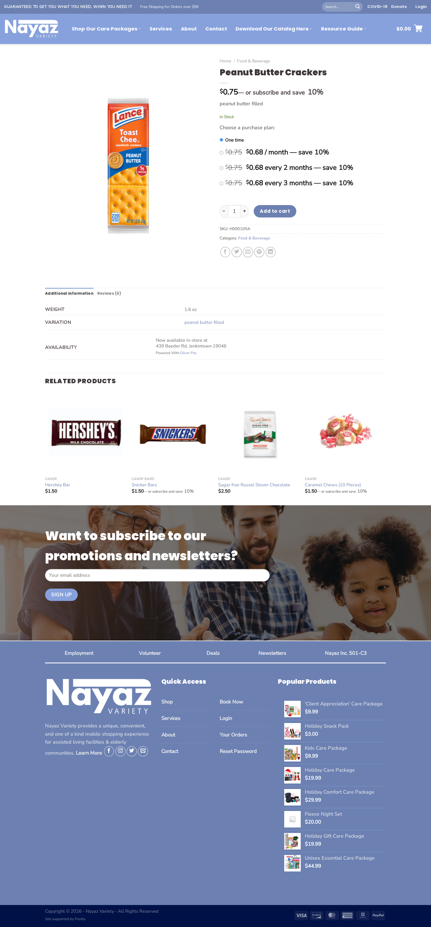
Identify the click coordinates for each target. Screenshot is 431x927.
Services (161, 28)
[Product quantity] (234, 211)
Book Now (231, 702)
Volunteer (150, 653)
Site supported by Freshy (65, 919)
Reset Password (238, 752)
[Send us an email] (143, 752)
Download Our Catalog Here (274, 28)
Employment (79, 653)
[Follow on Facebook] (109, 752)
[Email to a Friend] (248, 252)
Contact (216, 28)
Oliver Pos (188, 353)
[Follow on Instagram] (120, 752)
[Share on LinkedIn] (271, 252)
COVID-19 (377, 6)
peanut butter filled (204, 322)
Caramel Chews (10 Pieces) (333, 485)
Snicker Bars (144, 485)
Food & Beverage (253, 61)
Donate (399, 6)
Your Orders (233, 735)
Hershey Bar (57, 485)
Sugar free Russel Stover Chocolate (254, 485)
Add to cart (275, 211)
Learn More (89, 753)
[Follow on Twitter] (131, 752)
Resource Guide (343, 28)
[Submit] (357, 7)
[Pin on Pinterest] (259, 252)
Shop (167, 702)
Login (226, 719)
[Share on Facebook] (225, 252)
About (189, 28)
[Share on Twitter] (236, 252)
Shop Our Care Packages (106, 28)
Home (225, 61)
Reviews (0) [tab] (112, 293)
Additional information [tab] (70, 293)
